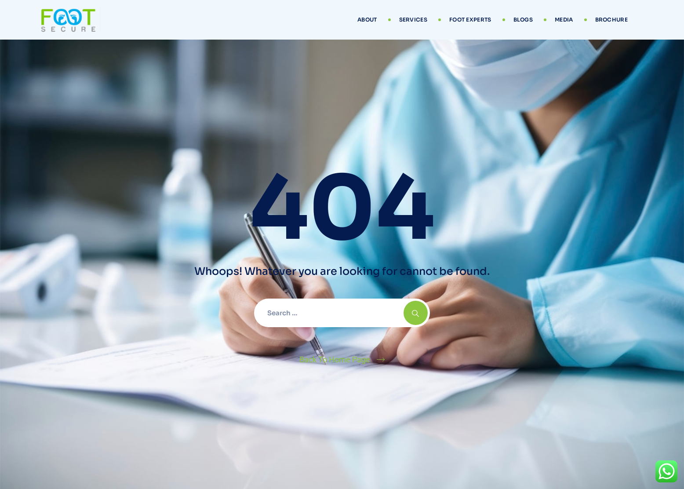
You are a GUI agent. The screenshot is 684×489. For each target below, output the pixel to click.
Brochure (611, 19)
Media (564, 19)
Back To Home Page (334, 359)
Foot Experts (470, 19)
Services (413, 19)
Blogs (523, 19)
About (367, 19)
